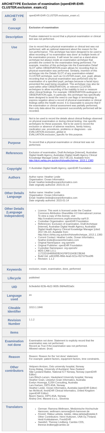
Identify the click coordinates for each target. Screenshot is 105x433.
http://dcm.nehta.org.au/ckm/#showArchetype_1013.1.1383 (61, 160)
